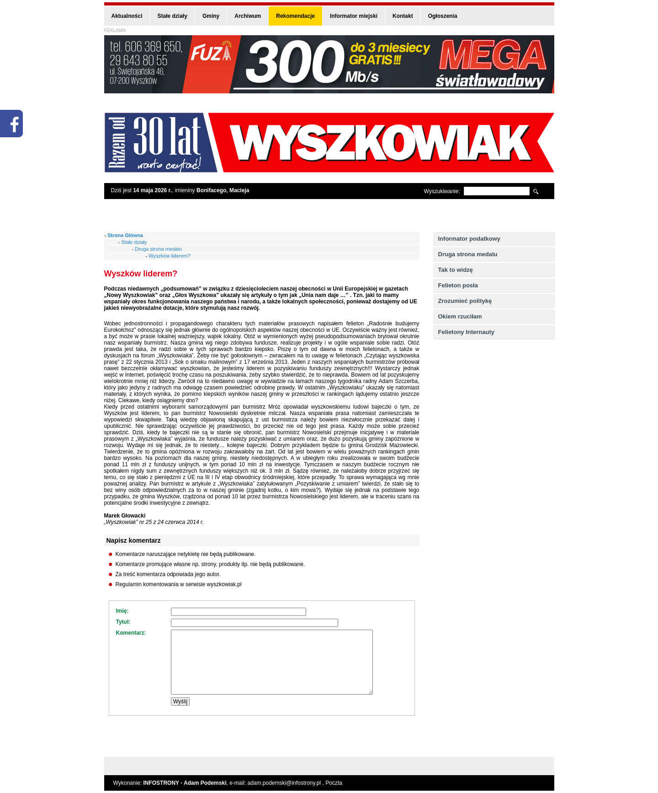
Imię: (122, 611)
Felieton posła (458, 285)
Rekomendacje (295, 16)
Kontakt (403, 16)
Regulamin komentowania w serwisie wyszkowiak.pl (179, 584)
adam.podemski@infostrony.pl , (287, 783)
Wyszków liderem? (170, 256)
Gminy (210, 16)
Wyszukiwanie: (442, 191)
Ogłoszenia (442, 16)
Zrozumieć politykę (465, 300)
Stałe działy (172, 16)
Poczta (333, 783)
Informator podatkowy (469, 238)
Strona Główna (125, 235)
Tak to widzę (455, 269)
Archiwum (247, 16)
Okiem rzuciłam (460, 316)
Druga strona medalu (468, 254)
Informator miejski (353, 16)
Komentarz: (131, 633)
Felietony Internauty (466, 332)
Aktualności (127, 16)
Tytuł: (123, 622)
